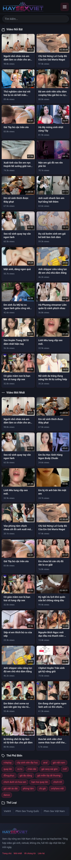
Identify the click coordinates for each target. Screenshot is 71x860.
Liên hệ (41, 853)
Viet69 (7, 811)
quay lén (8, 769)
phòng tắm (28, 788)
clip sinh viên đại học (27, 762)
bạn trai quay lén (39, 782)
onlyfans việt (57, 788)
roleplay (8, 762)
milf (65, 769)
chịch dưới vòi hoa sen (15, 782)
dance (7, 795)
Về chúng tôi (30, 853)
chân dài (32, 769)
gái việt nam (59, 762)
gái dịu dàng (26, 775)
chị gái (42, 788)
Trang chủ (7, 853)
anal (45, 762)
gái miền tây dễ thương (48, 775)
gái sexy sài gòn (49, 769)
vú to (19, 769)
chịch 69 (57, 782)
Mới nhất (18, 853)
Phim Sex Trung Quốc (27, 811)
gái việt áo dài (11, 788)
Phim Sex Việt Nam (54, 811)
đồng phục (9, 775)
